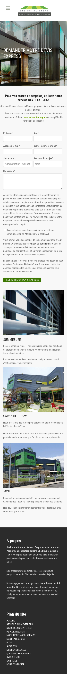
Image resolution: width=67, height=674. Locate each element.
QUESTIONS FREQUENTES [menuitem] (19, 653)
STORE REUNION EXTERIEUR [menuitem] (20, 624)
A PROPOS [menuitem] (12, 646)
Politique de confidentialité (40, 243)
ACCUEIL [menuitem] (11, 620)
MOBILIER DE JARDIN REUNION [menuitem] (21, 635)
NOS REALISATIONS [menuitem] (16, 639)
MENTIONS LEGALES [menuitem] (16, 649)
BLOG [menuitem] (9, 642)
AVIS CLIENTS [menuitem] (13, 657)
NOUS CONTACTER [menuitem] (16, 664)
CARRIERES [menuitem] (12, 660)
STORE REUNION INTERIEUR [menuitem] (19, 627)
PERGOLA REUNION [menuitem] (16, 631)
